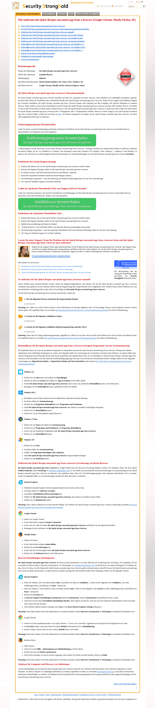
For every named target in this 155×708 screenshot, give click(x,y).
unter (59, 114)
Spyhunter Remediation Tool (59, 471)
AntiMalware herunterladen (57, 204)
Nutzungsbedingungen (70, 695)
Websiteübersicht (114, 695)
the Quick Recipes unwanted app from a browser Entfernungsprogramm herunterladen (55, 29)
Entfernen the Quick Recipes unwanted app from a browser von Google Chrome (52, 35)
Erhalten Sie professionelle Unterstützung (37, 56)
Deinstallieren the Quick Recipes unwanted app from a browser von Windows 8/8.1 (53, 47)
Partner (42, 695)
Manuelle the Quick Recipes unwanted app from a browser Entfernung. (47, 269)
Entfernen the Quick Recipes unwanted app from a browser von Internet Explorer (53, 41)
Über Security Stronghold (87, 14)
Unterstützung (56, 695)
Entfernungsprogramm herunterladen (57, 140)
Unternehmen (49, 14)
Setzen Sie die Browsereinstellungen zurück (38, 53)
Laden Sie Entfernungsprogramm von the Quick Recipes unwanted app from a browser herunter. (56, 272)
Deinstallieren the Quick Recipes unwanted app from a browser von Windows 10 (52, 44)
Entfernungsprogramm (105, 672)
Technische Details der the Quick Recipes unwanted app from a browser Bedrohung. (52, 266)
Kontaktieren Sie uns (87, 695)
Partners (62, 14)
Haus (36, 695)
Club (71, 14)
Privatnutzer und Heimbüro (28, 14)
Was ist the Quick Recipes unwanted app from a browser (43, 26)
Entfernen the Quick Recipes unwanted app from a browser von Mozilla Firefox (52, 38)
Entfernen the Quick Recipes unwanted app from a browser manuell (47, 32)
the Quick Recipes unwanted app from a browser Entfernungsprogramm (82, 310)
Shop (47, 695)
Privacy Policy (101, 695)
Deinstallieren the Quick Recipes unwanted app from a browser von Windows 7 (52, 50)
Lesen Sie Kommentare (30, 59)
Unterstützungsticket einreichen (51, 256)
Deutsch (139, 2)
